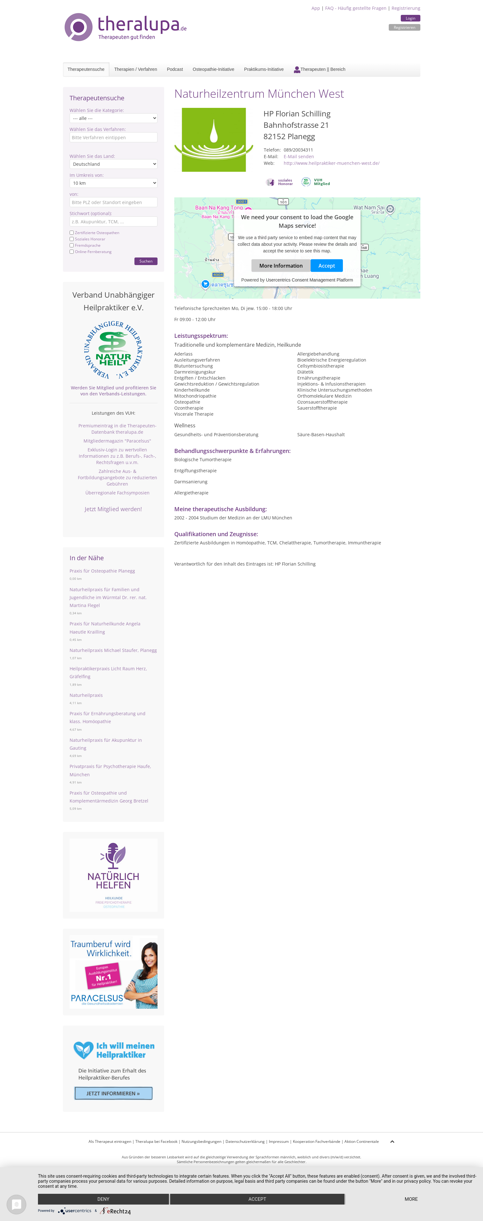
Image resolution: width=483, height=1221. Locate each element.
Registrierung (406, 8)
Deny (103, 1199)
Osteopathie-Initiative (213, 69)
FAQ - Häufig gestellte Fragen (356, 8)
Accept (327, 265)
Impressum (279, 1141)
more (411, 1199)
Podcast (175, 69)
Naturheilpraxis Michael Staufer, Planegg (113, 650)
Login (410, 18)
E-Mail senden (299, 156)
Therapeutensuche (86, 69)
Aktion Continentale (361, 1141)
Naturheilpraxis (86, 695)
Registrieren (404, 27)
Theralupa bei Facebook (156, 1141)
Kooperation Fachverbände (316, 1141)
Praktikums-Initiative (264, 69)
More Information (281, 265)
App (316, 8)
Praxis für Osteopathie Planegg (102, 571)
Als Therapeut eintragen (110, 1141)
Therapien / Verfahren (135, 69)
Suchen (145, 261)
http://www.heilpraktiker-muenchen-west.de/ (332, 163)
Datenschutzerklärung (245, 1141)
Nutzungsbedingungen (201, 1141)
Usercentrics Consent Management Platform (309, 279)
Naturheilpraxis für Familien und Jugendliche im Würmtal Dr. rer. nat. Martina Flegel (108, 597)
